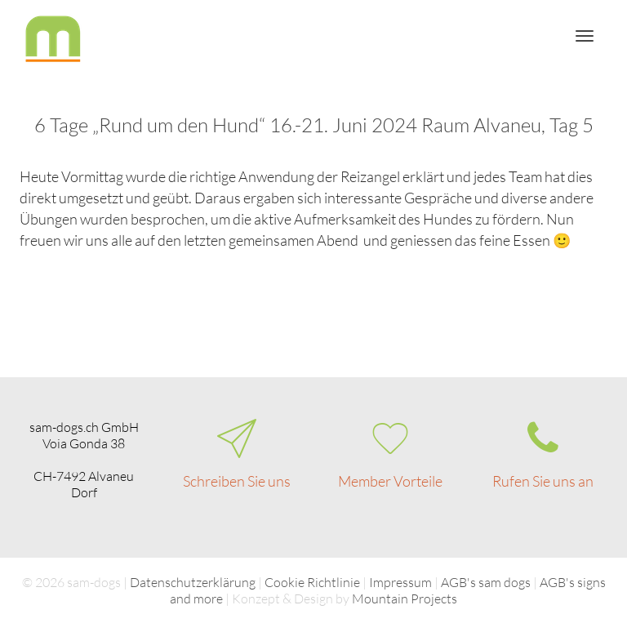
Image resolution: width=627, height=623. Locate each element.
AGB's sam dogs (486, 582)
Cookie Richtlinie (312, 582)
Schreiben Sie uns (237, 481)
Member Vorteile (390, 481)
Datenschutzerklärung (193, 582)
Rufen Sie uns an (543, 481)
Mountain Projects (404, 598)
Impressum (400, 582)
